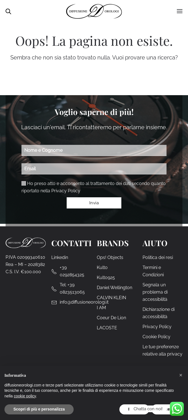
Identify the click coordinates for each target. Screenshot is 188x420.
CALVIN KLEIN (111, 297)
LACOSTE (107, 327)
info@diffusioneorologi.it (84, 302)
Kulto (102, 267)
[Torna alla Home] (94, 11)
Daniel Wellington (114, 287)
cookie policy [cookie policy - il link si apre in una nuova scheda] (25, 396)
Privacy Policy (65, 190)
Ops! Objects (110, 257)
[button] (180, 375)
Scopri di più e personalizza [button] (39, 409)
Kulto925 (106, 277)
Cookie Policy (156, 336)
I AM (101, 307)
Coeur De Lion (111, 317)
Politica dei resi (158, 257)
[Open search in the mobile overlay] (8, 11)
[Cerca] (98, 78)
